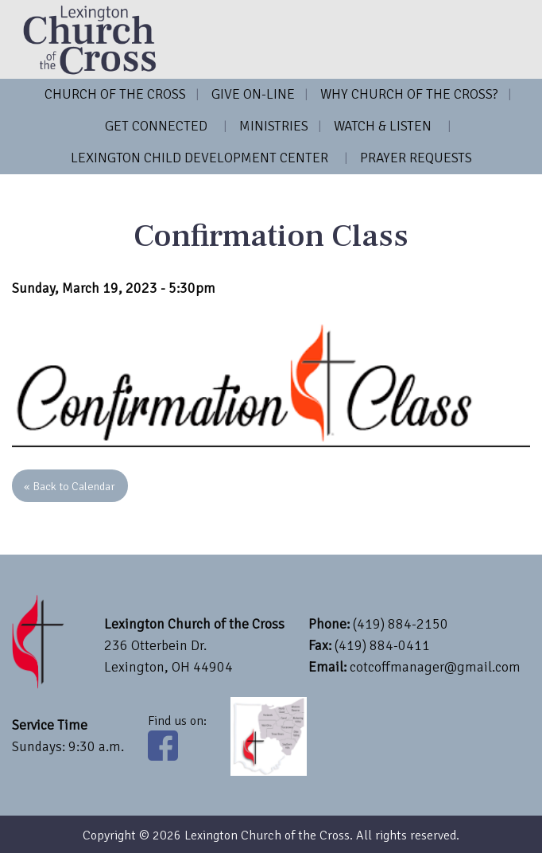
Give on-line (253, 94)
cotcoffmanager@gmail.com (435, 667)
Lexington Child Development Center (199, 157)
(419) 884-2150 (400, 624)
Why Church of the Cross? (409, 94)
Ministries (273, 125)
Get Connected (156, 125)
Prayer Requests (416, 157)
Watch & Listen (383, 125)
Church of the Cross (115, 94)
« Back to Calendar (69, 486)
